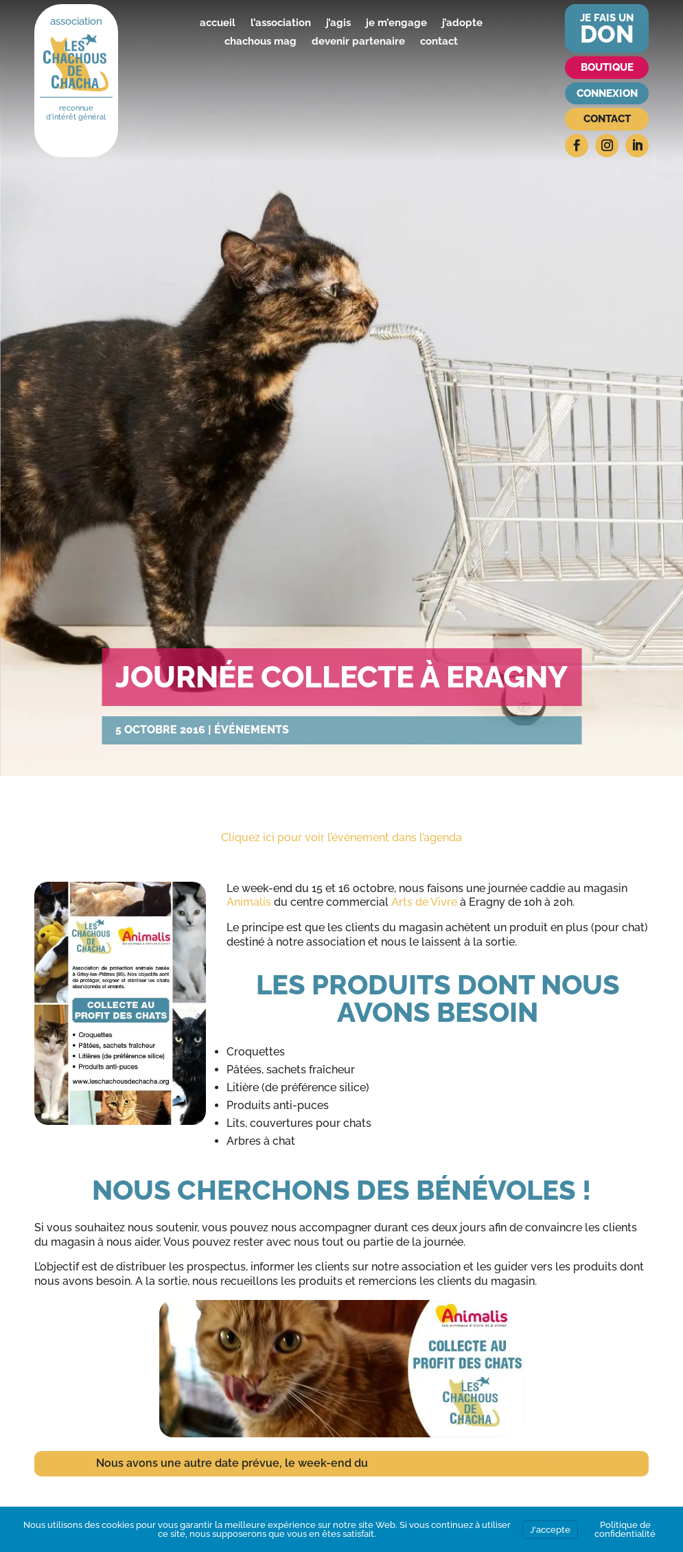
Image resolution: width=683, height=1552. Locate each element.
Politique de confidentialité (625, 1529)
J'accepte (550, 1530)
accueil (217, 22)
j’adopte (462, 22)
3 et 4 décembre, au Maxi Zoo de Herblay (479, 1463)
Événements (251, 729)
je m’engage (396, 22)
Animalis (250, 902)
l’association (281, 22)
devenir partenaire (358, 41)
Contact (607, 119)
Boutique (607, 67)
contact (439, 41)
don (607, 34)
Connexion (607, 93)
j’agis (338, 22)
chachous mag (260, 41)
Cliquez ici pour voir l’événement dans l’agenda (341, 837)
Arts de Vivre (424, 902)
